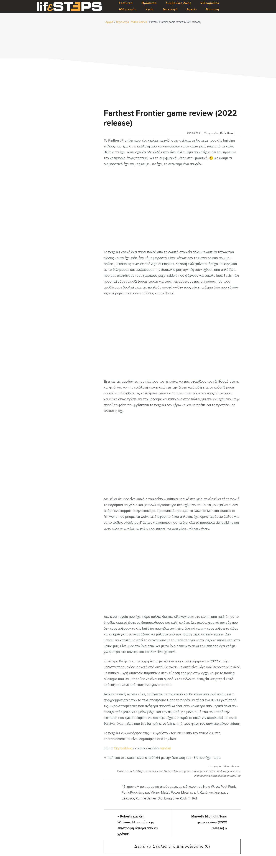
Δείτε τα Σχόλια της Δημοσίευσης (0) (172, 846)
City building (123, 748)
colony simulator (153, 771)
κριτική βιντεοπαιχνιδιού (226, 775)
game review (191, 771)
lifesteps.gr (223, 771)
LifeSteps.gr (69, 6)
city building (135, 771)
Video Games (231, 766)
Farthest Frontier (173, 771)
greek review (207, 771)
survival (165, 748)
